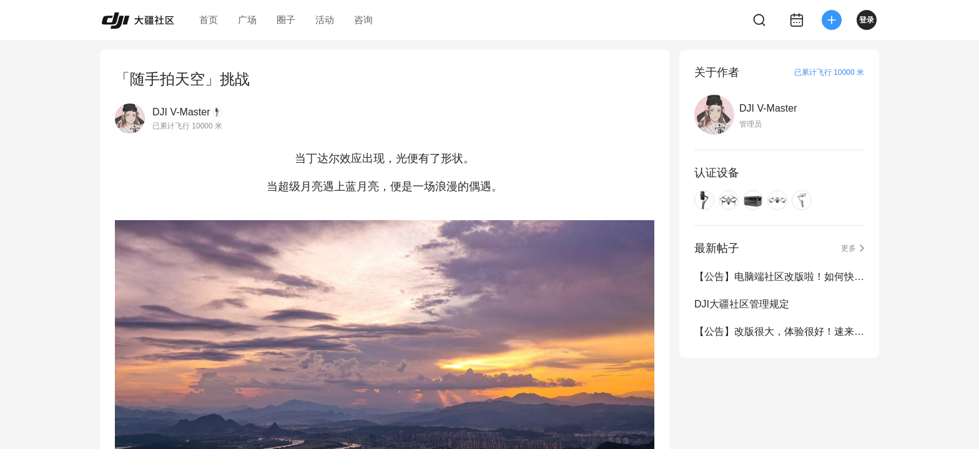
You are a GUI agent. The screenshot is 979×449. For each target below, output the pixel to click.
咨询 (363, 19)
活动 (324, 19)
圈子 (286, 19)
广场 (247, 19)
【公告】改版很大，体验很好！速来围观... (779, 331)
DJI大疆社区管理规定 (741, 304)
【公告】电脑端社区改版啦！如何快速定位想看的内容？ (779, 276)
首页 (208, 19)
